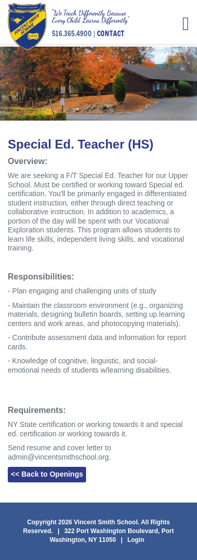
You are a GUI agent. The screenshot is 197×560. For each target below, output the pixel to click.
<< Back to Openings (47, 474)
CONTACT (110, 33)
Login (136, 539)
